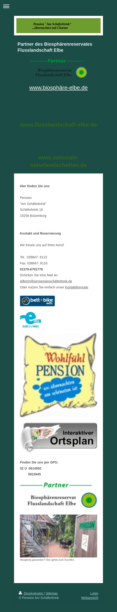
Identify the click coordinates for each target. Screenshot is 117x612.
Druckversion (31, 593)
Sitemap (52, 593)
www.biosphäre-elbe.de (58, 87)
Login (94, 593)
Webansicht (89, 598)
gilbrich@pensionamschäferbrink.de (46, 281)
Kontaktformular (76, 287)
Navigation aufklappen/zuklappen (58, 6)
